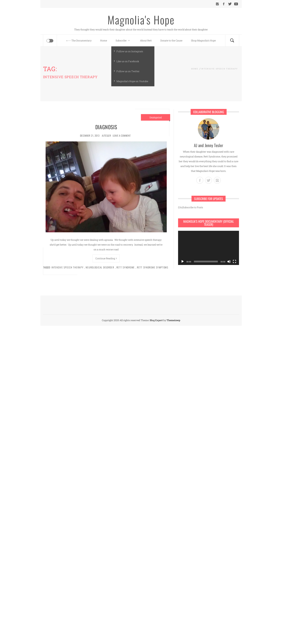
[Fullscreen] (234, 261)
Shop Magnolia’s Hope (203, 40)
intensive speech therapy (67, 267)
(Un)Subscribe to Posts (190, 207)
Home (103, 40)
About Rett (146, 40)
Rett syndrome (125, 267)
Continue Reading (106, 258)
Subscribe (123, 40)
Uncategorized (156, 117)
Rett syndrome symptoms (152, 267)
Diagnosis (106, 127)
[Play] (182, 261)
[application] (208, 248)
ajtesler (106, 135)
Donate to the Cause (171, 40)
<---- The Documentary (79, 40)
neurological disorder (100, 267)
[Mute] (229, 261)
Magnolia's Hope (141, 19)
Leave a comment (122, 135)
